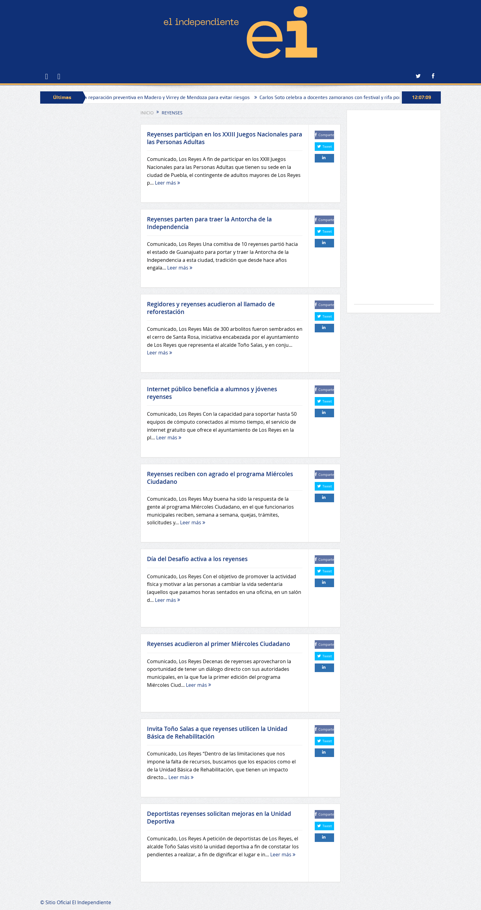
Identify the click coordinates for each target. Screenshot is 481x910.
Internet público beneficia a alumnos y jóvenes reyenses (212, 393)
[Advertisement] (394, 210)
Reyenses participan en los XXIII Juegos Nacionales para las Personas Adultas (224, 138)
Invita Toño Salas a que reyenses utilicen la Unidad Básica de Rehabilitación (217, 732)
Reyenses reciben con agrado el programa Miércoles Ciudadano (220, 478)
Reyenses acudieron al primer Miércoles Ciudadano (218, 644)
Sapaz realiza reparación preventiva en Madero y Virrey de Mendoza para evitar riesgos (160, 97)
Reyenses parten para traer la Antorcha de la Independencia (209, 223)
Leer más (167, 182)
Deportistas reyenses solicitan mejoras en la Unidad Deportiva (219, 817)
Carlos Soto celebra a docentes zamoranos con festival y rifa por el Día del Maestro (357, 97)
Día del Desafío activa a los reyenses (197, 559)
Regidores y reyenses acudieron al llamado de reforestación (211, 308)
